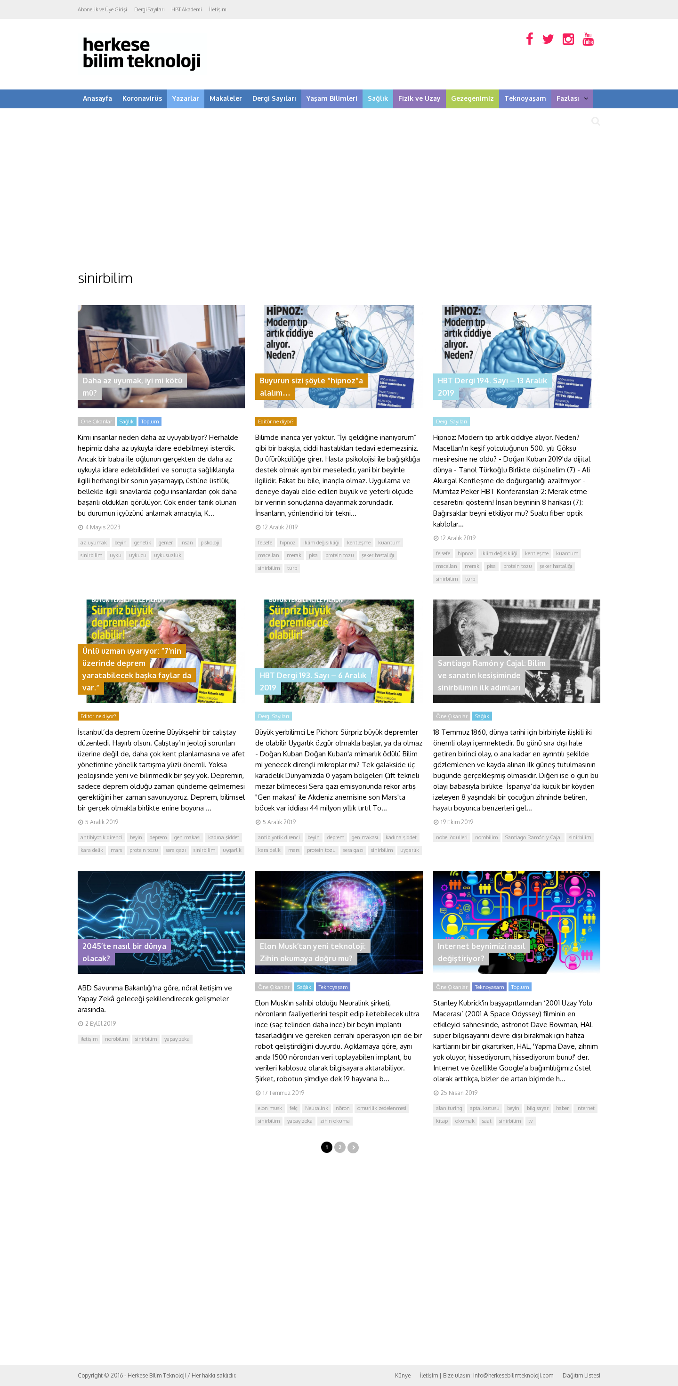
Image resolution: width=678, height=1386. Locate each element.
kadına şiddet (223, 837)
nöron (343, 1108)
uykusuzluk (167, 555)
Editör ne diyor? (276, 421)
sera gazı (176, 850)
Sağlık (378, 98)
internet (585, 1108)
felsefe (265, 542)
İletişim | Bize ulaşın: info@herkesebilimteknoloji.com (486, 1375)
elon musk (270, 1108)
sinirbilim (91, 555)
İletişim (217, 9)
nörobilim (486, 837)
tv (530, 1121)
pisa (313, 555)
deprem (158, 837)
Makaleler (226, 98)
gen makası (187, 837)
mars (116, 850)
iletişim (89, 1039)
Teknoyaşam (525, 98)
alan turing (449, 1108)
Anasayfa (97, 98)
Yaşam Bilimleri (332, 98)
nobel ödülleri (452, 837)
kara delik (92, 850)
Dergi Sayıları (149, 9)
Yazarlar (185, 98)
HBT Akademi (186, 9)
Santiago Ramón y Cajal (533, 837)
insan (186, 542)
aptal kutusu (485, 1108)
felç (294, 1108)
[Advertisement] (339, 198)
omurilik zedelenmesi (381, 1108)
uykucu (137, 555)
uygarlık (232, 850)
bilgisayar (538, 1108)
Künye (403, 1375)
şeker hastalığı (378, 555)
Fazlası (572, 98)
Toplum (150, 421)
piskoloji (210, 542)
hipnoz (288, 542)
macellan (268, 555)
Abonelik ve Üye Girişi (102, 9)
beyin (120, 542)
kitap (442, 1121)
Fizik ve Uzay (419, 98)
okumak (465, 1121)
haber (562, 1108)
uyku (115, 555)
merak (294, 555)
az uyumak (94, 542)
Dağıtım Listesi (581, 1375)
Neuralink (316, 1108)
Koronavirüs (142, 98)
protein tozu (339, 555)
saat (487, 1121)
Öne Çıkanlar (96, 421)
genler (166, 542)
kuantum (389, 542)
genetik (142, 542)
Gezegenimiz (472, 98)
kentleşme (359, 542)
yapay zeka (177, 1039)
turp (292, 568)
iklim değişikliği (321, 542)
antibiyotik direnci (101, 837)
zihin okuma (335, 1121)
